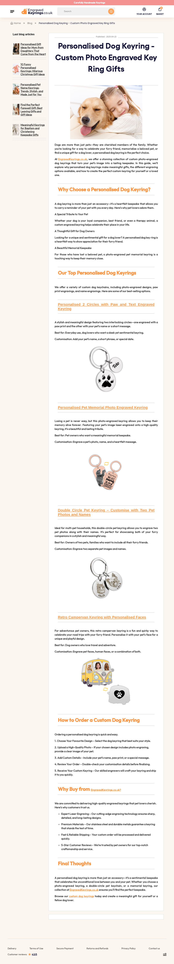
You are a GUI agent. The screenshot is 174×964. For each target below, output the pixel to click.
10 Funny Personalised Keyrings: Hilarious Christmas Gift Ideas (29, 69)
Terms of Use (36, 948)
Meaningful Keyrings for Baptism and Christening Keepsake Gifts (29, 129)
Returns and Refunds (97, 948)
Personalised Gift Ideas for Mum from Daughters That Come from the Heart (29, 49)
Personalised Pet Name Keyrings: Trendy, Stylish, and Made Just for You (28, 89)
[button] (12, 11)
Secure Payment (64, 948)
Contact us (154, 948)
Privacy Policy (128, 948)
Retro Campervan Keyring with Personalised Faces (102, 617)
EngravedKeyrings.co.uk (72, 159)
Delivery (12, 948)
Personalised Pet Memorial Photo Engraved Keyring (103, 407)
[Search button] (111, 11)
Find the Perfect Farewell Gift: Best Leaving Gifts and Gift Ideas (27, 109)
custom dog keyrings (81, 896)
